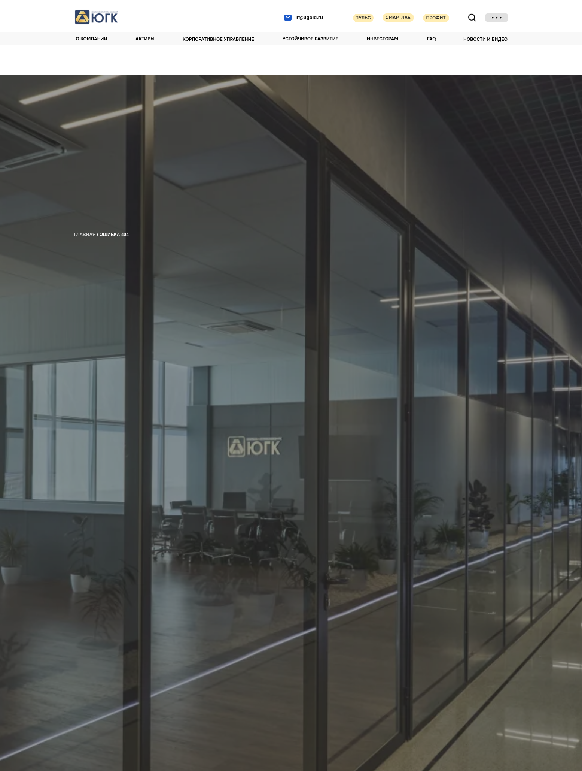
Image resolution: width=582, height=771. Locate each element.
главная (85, 234)
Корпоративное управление (218, 39)
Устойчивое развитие (310, 39)
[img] (496, 17)
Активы (145, 39)
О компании (91, 39)
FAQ (431, 39)
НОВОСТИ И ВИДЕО (485, 39)
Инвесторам (382, 39)
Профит (435, 18)
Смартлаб (398, 18)
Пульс (363, 18)
